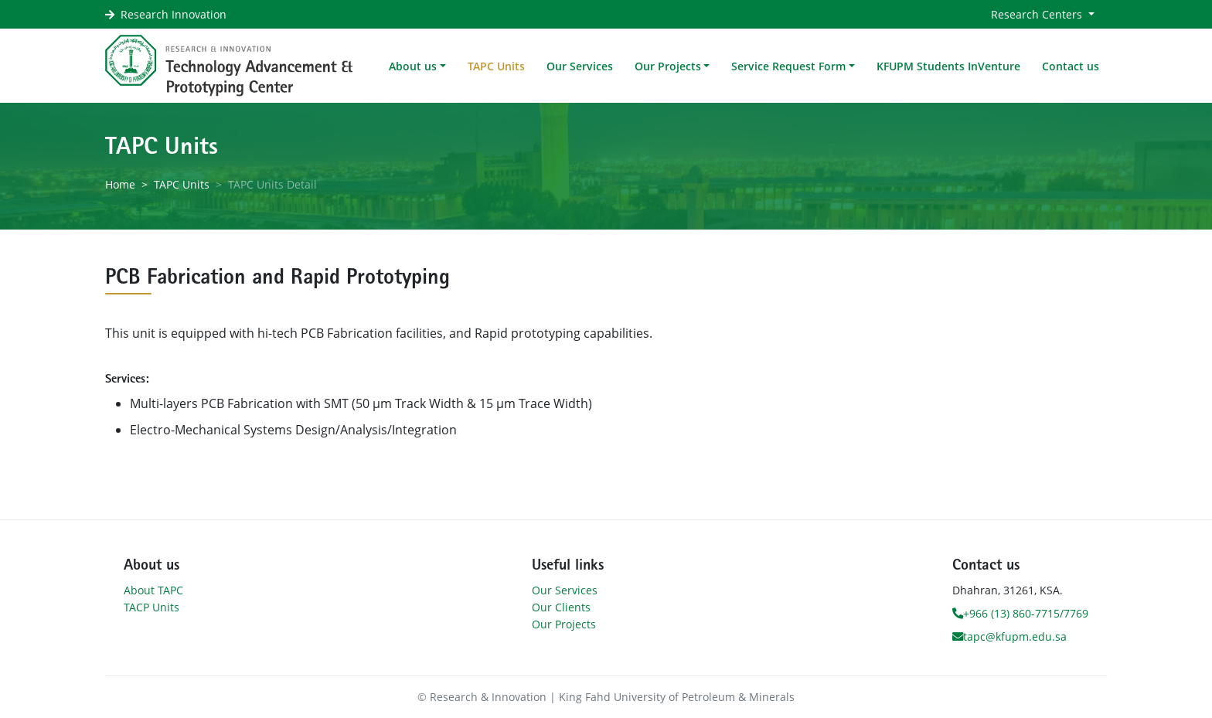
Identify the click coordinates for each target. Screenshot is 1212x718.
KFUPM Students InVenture (948, 66)
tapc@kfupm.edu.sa (1009, 636)
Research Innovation (173, 14)
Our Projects (564, 624)
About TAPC (153, 590)
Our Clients (561, 607)
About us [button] (413, 66)
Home (120, 184)
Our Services (579, 66)
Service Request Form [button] (788, 66)
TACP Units (151, 607)
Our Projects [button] (668, 66)
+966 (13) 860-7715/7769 (1020, 613)
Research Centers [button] (1038, 14)
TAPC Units (496, 66)
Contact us (1070, 66)
